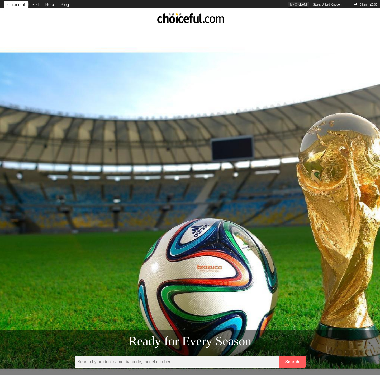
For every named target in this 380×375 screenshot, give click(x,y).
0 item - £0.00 (368, 4)
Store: (327, 4)
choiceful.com (191, 19)
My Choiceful (298, 4)
